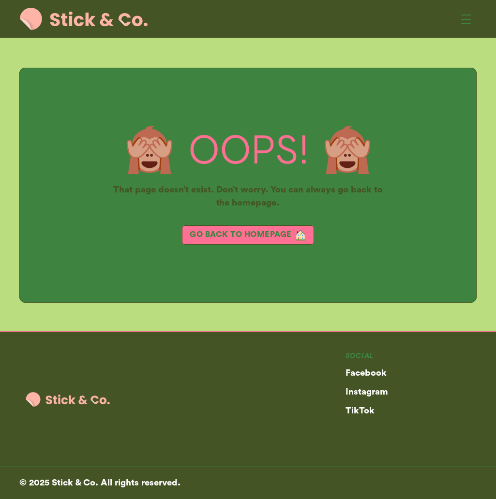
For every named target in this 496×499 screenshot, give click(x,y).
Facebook (366, 373)
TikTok (360, 410)
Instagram (367, 391)
